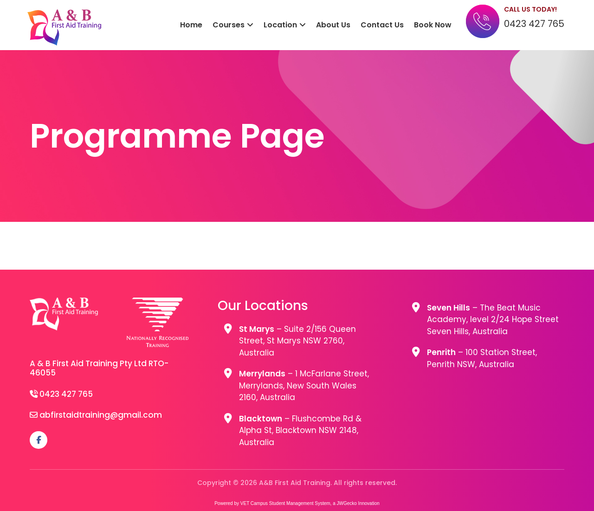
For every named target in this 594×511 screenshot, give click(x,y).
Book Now (433, 24)
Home (191, 24)
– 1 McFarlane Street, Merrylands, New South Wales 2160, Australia (304, 385)
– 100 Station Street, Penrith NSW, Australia (482, 358)
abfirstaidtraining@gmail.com (100, 414)
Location (280, 24)
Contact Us (382, 24)
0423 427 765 (534, 23)
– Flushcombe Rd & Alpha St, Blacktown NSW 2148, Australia (300, 430)
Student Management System (299, 503)
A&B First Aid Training (64, 27)
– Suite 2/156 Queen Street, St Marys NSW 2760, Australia (297, 340)
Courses (229, 24)
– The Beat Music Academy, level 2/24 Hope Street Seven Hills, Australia (493, 319)
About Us (333, 24)
